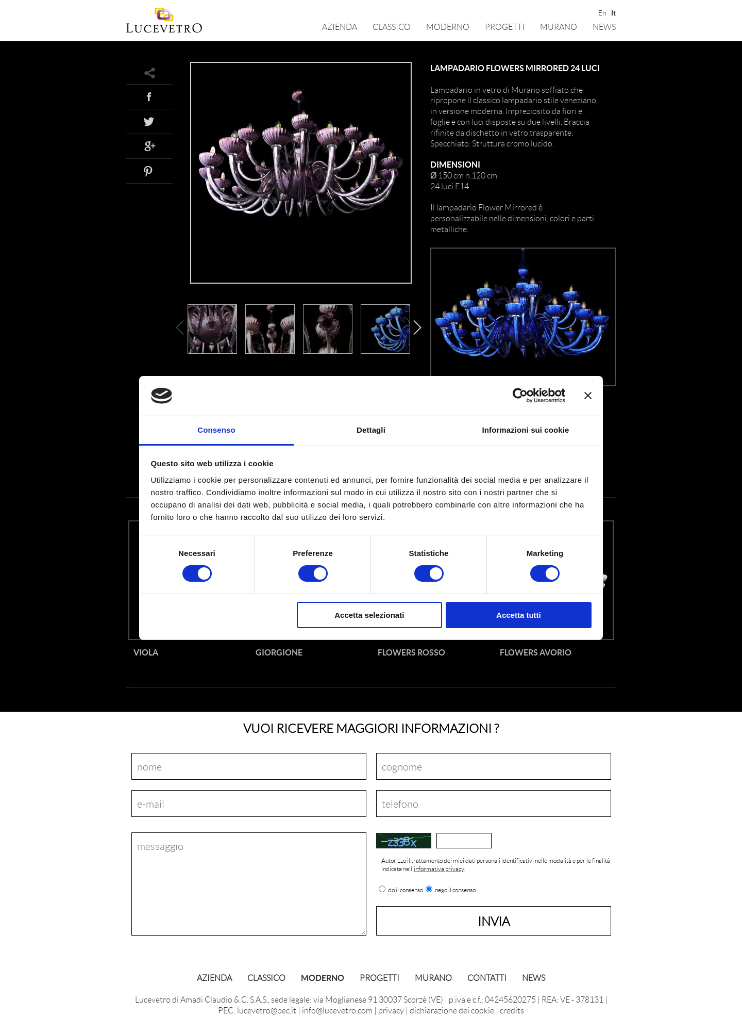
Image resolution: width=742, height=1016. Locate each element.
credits (512, 1010)
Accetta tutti (518, 615)
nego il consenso (455, 890)
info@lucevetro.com (337, 1010)
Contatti (487, 977)
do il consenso (405, 890)
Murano (558, 26)
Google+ (149, 146)
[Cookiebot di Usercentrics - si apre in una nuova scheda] (520, 395)
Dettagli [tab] (371, 429)
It (613, 11)
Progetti (505, 26)
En (601, 11)
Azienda (339, 26)
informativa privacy (439, 869)
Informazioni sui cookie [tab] (525, 429)
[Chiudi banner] (588, 395)
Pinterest (149, 170)
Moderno (447, 26)
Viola (145, 652)
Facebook (149, 96)
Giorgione (279, 652)
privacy (391, 1010)
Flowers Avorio (535, 652)
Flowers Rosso (411, 652)
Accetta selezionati (369, 615)
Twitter (149, 121)
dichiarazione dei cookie (452, 1010)
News (604, 26)
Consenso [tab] (216, 429)
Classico (392, 26)
